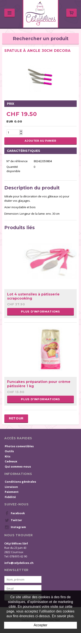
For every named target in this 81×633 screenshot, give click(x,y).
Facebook (15, 513)
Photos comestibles (19, 446)
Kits (7, 456)
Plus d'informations (40, 311)
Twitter (13, 520)
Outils (9, 451)
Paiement (12, 492)
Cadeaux (11, 461)
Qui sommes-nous (18, 466)
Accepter (40, 625)
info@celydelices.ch (18, 563)
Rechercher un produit (40, 38)
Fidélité (10, 497)
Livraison (11, 487)
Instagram (15, 527)
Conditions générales (20, 482)
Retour (16, 418)
